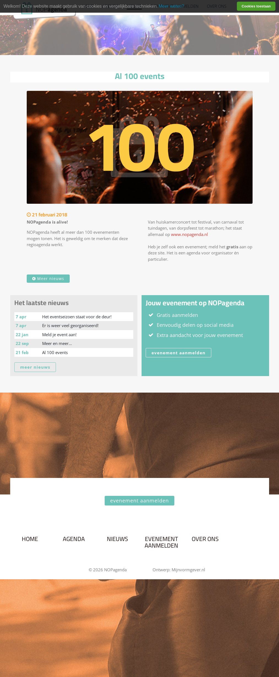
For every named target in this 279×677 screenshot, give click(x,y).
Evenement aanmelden (161, 542)
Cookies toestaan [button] (256, 6)
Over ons (205, 539)
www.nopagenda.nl (189, 234)
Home (30, 539)
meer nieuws (35, 367)
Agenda (74, 539)
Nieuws (117, 539)
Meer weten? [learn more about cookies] (171, 6)
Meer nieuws (48, 278)
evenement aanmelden (178, 352)
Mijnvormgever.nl (188, 569)
